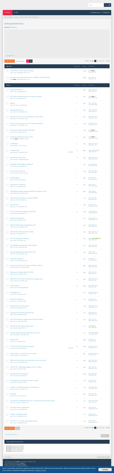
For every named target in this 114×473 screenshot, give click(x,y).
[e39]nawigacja (14, 178)
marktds (15, 220)
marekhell (15, 348)
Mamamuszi (94, 278)
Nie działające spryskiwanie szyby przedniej (23, 245)
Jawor (93, 70)
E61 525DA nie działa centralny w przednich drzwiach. (26, 96)
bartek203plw (16, 334)
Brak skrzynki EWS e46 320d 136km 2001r (22, 130)
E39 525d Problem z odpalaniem (19, 407)
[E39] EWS (13, 394)
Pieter (93, 326)
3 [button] (99, 61)
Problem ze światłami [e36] (18, 414)
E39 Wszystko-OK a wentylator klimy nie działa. (24, 380)
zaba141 (15, 396)
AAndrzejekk (16, 267)
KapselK (15, 308)
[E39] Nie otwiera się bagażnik (19, 374)
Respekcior (16, 159)
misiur (14, 186)
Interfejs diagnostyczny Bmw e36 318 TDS (22, 252)
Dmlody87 (15, 375)
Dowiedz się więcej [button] (40, 470)
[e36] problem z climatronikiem (19, 306)
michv (14, 341)
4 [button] (101, 61)
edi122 (14, 179)
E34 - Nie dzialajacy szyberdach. (19, 238)
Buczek (15, 416)
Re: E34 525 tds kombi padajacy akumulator (23, 211)
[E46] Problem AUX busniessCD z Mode (21, 232)
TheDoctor (15, 281)
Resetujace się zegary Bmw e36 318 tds (21, 272)
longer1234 (16, 287)
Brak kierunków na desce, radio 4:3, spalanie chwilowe (26, 123)
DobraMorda (16, 355)
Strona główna (7, 457)
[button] (92, 61)
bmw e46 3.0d (14, 205)
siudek (14, 72)
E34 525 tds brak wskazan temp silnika (21, 326)
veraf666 (94, 373)
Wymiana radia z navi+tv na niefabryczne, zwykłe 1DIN (26, 117)
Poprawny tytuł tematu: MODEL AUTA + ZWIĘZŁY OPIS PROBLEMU (30, 77)
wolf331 (15, 382)
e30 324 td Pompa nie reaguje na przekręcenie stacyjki (26, 319)
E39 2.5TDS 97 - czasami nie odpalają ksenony (23, 421)
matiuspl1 (15, 409)
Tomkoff (94, 103)
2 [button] (97, 61)
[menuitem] (15, 12)
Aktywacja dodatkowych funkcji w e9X (21, 137)
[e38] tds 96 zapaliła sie (17, 218)
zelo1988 (15, 200)
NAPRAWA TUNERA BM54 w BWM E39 (21, 164)
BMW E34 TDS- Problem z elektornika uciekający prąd (26, 279)
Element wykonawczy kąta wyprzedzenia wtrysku (25, 333)
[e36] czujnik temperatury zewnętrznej (21, 313)
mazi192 (15, 321)
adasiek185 (16, 152)
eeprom (12, 103)
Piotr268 (15, 105)
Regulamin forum (10, 55)
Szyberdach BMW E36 (16, 90)
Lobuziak (15, 247)
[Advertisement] (57, 43)
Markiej (93, 191)
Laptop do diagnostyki (16, 259)
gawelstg (15, 213)
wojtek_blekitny (96, 238)
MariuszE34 (94, 285)
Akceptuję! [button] (105, 469)
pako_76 (15, 206)
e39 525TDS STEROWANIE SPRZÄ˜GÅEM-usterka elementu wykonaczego (32, 401)
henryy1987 (16, 402)
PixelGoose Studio (21, 464)
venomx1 (15, 91)
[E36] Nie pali (14, 339)
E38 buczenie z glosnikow (17, 184)
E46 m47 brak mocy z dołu (17, 157)
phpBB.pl (22, 463)
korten (14, 233)
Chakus (15, 240)
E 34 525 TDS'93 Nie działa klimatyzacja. (22, 346)
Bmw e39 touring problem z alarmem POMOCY (24, 198)
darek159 (15, 112)
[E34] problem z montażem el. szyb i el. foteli (23, 353)
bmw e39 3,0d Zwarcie (16, 299)
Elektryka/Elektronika (13, 23)
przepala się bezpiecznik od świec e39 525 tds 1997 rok (26, 265)
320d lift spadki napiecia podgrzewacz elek (23, 225)
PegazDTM (16, 193)
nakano (15, 369)
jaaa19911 (15, 145)
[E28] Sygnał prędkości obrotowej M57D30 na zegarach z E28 (28, 191)
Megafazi (15, 166)
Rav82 (14, 294)
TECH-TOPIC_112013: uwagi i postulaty (22, 71)
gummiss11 (94, 143)
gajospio (94, 218)
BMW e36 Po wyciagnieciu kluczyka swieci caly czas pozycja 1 (28, 360)
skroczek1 (15, 362)
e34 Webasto (14, 143)
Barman (93, 407)
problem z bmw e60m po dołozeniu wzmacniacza (24, 387)
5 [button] (103, 61)
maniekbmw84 (95, 150)
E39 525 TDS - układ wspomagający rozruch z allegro (25, 367)
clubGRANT (16, 173)
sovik (93, 252)
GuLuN (14, 98)
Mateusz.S (15, 118)
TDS (29, 72)
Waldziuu (15, 227)
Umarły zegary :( (15, 286)
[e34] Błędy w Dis (15, 292)
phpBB (17, 461)
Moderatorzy (14, 27)
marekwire (15, 389)
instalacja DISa (14, 150)
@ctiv (93, 258)
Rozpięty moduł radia (16, 110)
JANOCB (15, 132)
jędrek (14, 301)
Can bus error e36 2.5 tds (17, 171)
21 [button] (106, 61)
